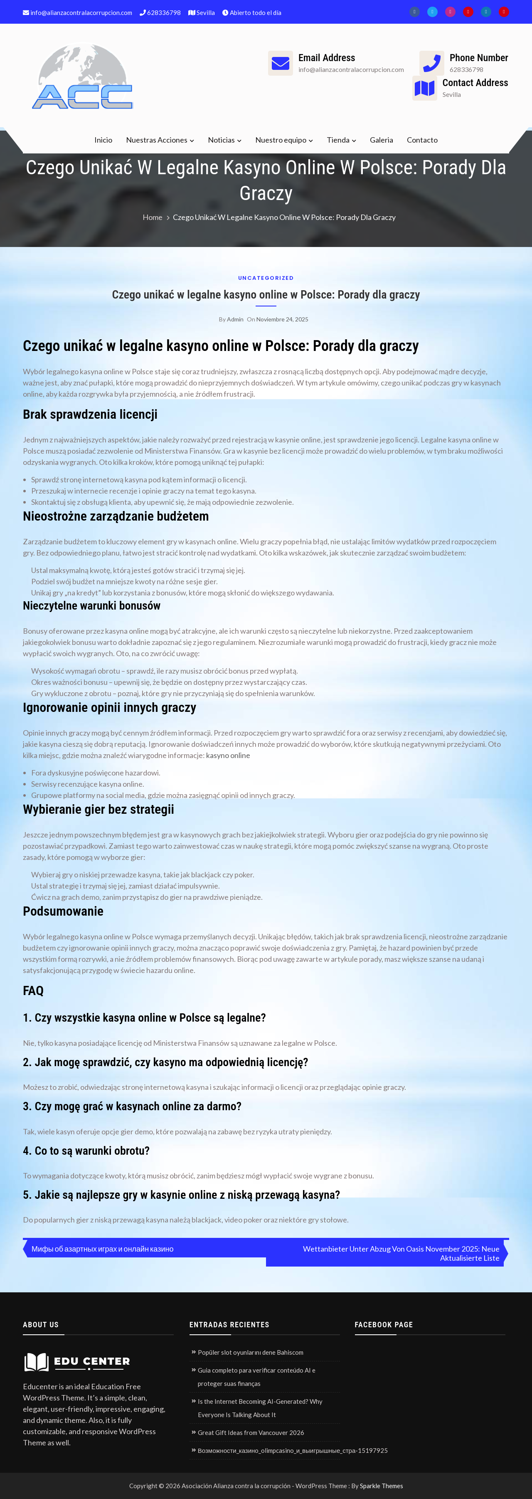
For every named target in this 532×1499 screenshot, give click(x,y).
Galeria (381, 139)
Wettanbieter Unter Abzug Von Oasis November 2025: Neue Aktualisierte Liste (401, 1253)
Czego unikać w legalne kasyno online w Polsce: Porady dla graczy (266, 294)
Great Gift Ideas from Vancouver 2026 (251, 1432)
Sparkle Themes (381, 1485)
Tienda (338, 139)
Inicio (103, 139)
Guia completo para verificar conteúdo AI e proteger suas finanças (256, 1376)
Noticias (221, 139)
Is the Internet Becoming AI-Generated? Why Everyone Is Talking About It (260, 1408)
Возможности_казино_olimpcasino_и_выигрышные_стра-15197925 (293, 1450)
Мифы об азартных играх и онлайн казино (102, 1248)
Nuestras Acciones (156, 139)
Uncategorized (266, 278)
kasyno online (228, 755)
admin (235, 319)
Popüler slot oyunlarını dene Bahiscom (250, 1352)
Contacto (422, 139)
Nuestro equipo (280, 139)
